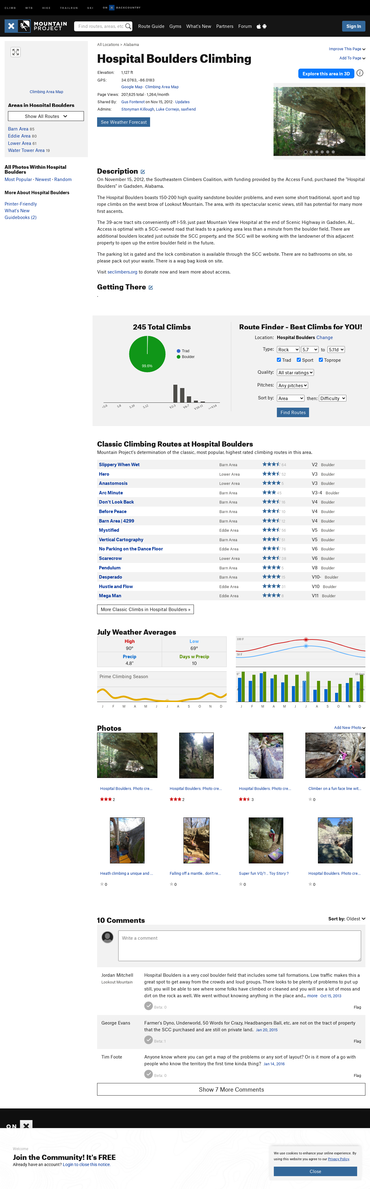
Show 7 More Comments (231, 1087)
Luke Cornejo (167, 109)
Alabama (131, 44)
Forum (245, 26)
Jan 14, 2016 (274, 1062)
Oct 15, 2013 (331, 994)
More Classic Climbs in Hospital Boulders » (146, 607)
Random (63, 179)
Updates (182, 101)
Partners (224, 26)
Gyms (175, 26)
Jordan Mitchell (117, 973)
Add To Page (352, 57)
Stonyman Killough (137, 109)
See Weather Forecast (124, 122)
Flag (357, 1005)
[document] (315, 1163)
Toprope (330, 358)
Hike (46, 7)
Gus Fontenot (133, 101)
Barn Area (18, 128)
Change (324, 335)
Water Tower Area (26, 150)
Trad (284, 358)
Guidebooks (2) (21, 217)
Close (315, 1171)
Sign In (353, 26)
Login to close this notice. (87, 1164)
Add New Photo (349, 725)
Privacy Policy (338, 1159)
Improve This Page (347, 48)
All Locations (108, 44)
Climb (10, 7)
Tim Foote (111, 1055)
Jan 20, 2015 (267, 1028)
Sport (305, 358)
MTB (29, 7)
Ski (90, 7)
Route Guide (151, 26)
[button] (280, 119)
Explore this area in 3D (326, 73)
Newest (43, 179)
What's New (198, 26)
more (312, 994)
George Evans (115, 1021)
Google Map (131, 86)
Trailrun (69, 7)
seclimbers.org (123, 270)
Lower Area (19, 143)
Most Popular (18, 179)
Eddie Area (19, 135)
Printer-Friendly (21, 203)
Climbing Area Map (46, 91)
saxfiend (188, 109)
